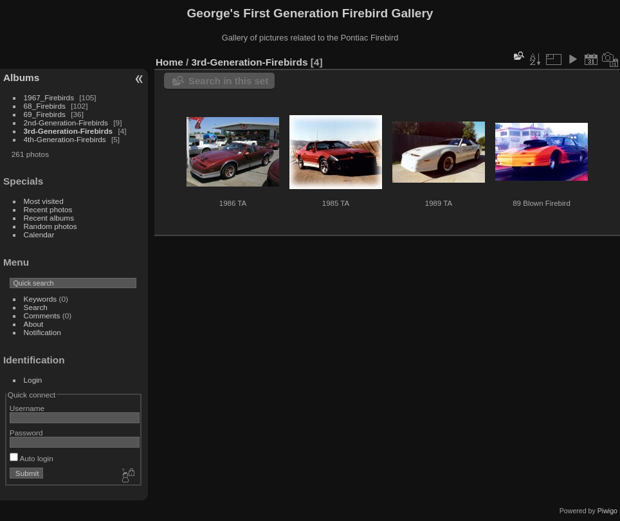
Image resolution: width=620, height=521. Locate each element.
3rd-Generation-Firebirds (68, 131)
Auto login (31, 458)
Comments (42, 315)
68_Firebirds (45, 106)
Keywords (40, 299)
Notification (42, 332)
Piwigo (607, 511)
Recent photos (48, 209)
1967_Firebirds (49, 97)
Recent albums (49, 218)
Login (33, 380)
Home (169, 62)
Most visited (44, 201)
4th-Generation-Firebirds (65, 139)
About (34, 324)
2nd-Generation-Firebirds (66, 122)
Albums (21, 77)
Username (27, 408)
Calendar (39, 234)
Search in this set (228, 80)
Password (26, 432)
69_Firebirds (45, 114)
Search (36, 307)
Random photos (50, 226)
